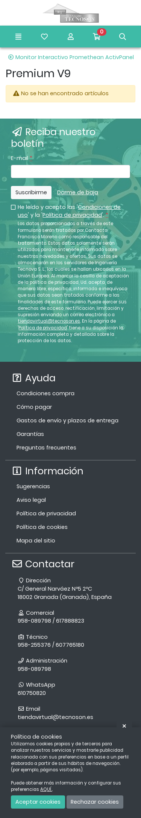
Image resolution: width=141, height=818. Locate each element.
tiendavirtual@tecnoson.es (49, 321)
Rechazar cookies (95, 802)
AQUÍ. (46, 789)
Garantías (30, 434)
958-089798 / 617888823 (51, 621)
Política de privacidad (72, 215)
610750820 (32, 693)
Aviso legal (31, 500)
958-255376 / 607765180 (51, 645)
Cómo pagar (34, 407)
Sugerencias (33, 486)
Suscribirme (31, 192)
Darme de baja (77, 192)
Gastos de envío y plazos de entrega (67, 420)
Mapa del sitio (36, 540)
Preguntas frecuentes (46, 447)
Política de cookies (42, 527)
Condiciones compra (45, 393)
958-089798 (34, 669)
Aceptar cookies (38, 802)
